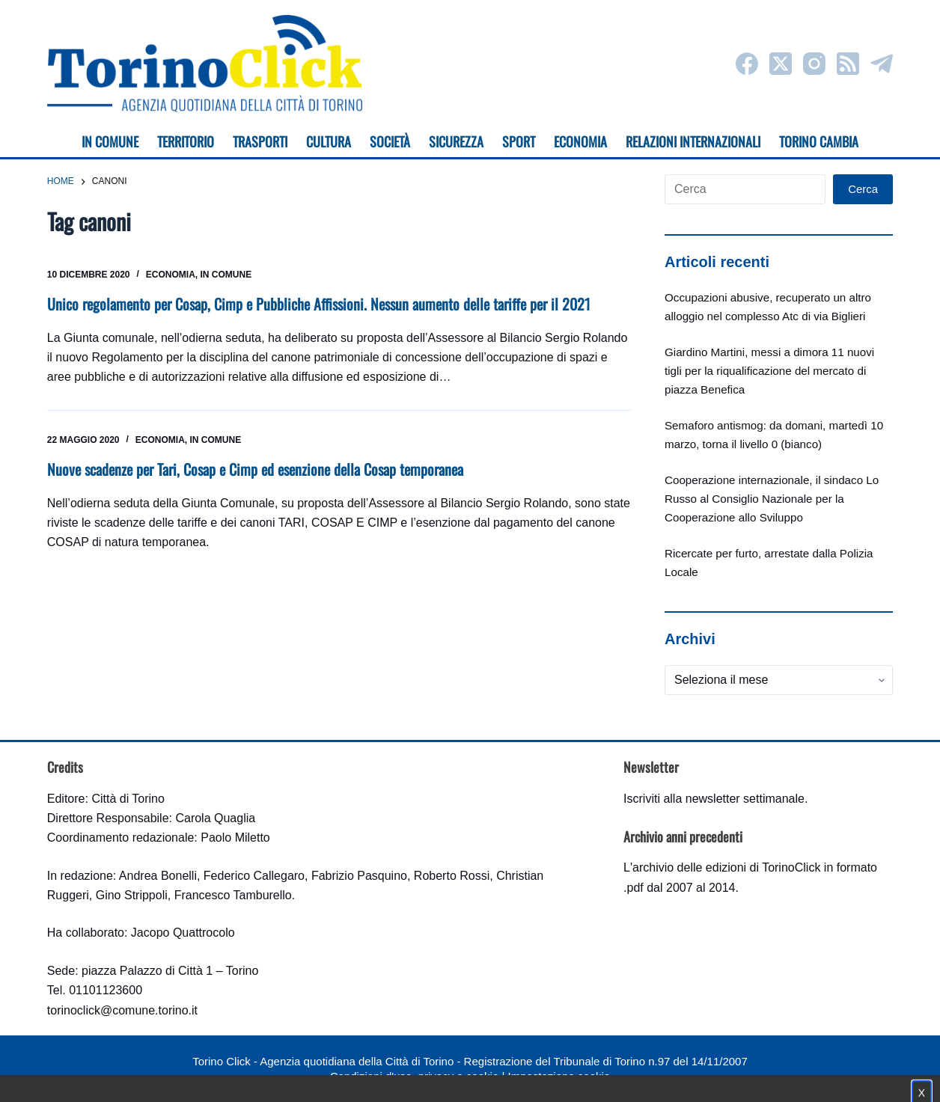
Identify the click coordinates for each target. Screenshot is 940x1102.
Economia (170, 274)
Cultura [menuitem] (328, 141)
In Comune (226, 274)
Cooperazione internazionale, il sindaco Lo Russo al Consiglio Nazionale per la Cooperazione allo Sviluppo (772, 499)
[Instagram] (814, 63)
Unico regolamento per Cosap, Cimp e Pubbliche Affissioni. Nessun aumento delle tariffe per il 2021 (318, 304)
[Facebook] (747, 63)
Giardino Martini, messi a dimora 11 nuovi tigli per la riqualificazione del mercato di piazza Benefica (769, 371)
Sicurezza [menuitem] (456, 141)
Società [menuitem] (390, 141)
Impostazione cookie (558, 1076)
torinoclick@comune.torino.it (122, 1010)
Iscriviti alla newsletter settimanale (714, 798)
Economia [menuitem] (580, 141)
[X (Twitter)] (780, 63)
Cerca (863, 189)
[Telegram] (881, 63)
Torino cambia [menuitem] (818, 141)
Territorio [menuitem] (185, 141)
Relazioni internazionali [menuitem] (693, 141)
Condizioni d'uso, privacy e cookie (414, 1076)
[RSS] (848, 63)
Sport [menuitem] (518, 141)
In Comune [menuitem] (110, 141)
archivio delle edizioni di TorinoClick (726, 867)
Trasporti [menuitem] (260, 141)
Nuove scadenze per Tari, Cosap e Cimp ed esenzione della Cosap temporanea (255, 469)
